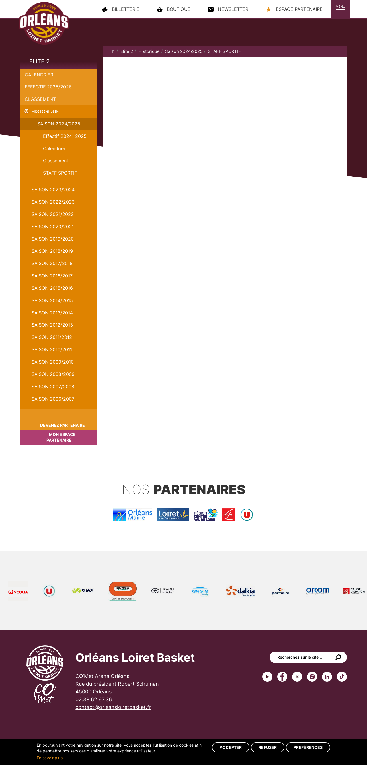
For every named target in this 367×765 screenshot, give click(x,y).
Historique (45, 111)
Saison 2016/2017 (52, 276)
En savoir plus (50, 757)
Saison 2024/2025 (58, 124)
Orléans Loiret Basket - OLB (44, 23)
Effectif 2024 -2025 (65, 136)
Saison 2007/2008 (53, 386)
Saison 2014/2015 (52, 300)
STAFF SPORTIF (60, 173)
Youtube (267, 677)
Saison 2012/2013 (52, 325)
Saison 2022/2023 (53, 202)
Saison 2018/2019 (52, 251)
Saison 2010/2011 (52, 349)
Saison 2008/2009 (53, 374)
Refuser (268, 747)
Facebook (282, 677)
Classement (40, 99)
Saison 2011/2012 (52, 337)
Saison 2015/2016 (52, 288)
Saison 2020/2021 (53, 226)
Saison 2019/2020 (53, 239)
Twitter (297, 677)
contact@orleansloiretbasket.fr (113, 707)
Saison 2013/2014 (52, 313)
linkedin (327, 677)
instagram (312, 677)
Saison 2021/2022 (53, 214)
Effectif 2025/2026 (48, 87)
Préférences (308, 747)
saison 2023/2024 (53, 189)
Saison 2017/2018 (52, 263)
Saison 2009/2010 (53, 362)
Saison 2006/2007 (53, 399)
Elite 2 (39, 61)
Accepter (231, 747)
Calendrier (39, 75)
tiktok (342, 677)
